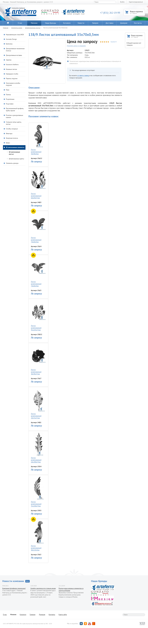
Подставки (9, 104)
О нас (20, 23)
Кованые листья (11, 69)
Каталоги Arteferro (12, 65)
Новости (81, 23)
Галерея (95, 23)
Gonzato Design (11, 39)
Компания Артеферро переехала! (14, 588)
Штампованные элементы (15, 147)
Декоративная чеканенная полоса (15, 50)
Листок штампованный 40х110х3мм (38, 535)
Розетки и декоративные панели (14, 116)
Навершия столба (12, 74)
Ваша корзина (137, 12)
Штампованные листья (32, 28)
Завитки (8, 60)
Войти (122, 2)
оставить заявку (83, 76)
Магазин (34, 23)
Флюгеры (9, 134)
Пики (7, 90)
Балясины (9, 44)
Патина (8, 95)
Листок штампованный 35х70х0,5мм (55, 28)
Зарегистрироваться (136, 2)
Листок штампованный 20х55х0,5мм (38, 403)
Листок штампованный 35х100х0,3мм (38, 491)
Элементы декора (12, 163)
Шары (8, 143)
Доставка (109, 23)
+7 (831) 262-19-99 (110, 12)
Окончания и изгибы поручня (13, 84)
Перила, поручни (11, 79)
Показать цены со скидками (76, 46)
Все (27, 581)
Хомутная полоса (12, 138)
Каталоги (67, 23)
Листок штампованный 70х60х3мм (38, 227)
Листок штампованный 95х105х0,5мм (38, 315)
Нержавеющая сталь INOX (15, 35)
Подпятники (10, 99)
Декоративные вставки (14, 55)
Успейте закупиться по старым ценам (43, 588)
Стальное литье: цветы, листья (13, 123)
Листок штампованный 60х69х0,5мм (38, 183)
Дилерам (123, 23)
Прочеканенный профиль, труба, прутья (15, 109)
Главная (5, 28)
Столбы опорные (12, 129)
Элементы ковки (16, 28)
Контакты (138, 23)
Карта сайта (63, 615)
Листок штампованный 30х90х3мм (38, 139)
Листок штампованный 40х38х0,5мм (38, 359)
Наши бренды (50, 23)
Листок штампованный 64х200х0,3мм (38, 447)
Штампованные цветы (16, 159)
